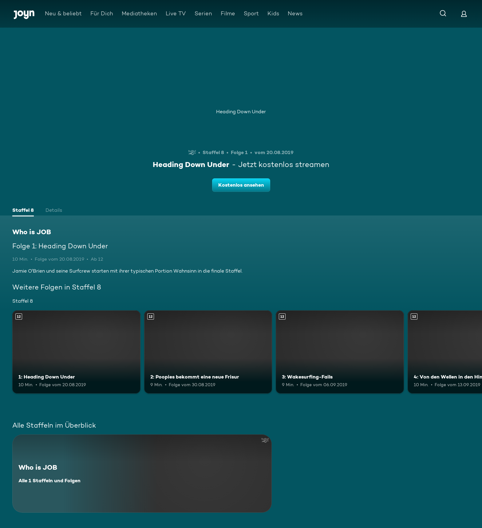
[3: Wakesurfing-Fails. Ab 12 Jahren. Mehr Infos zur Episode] (340, 352)
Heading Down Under (241, 112)
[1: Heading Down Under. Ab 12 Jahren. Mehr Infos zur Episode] (76, 352)
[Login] (463, 13)
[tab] (23, 210)
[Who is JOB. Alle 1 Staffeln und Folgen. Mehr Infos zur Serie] (142, 473)
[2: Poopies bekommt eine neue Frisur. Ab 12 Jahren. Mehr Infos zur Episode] (208, 352)
